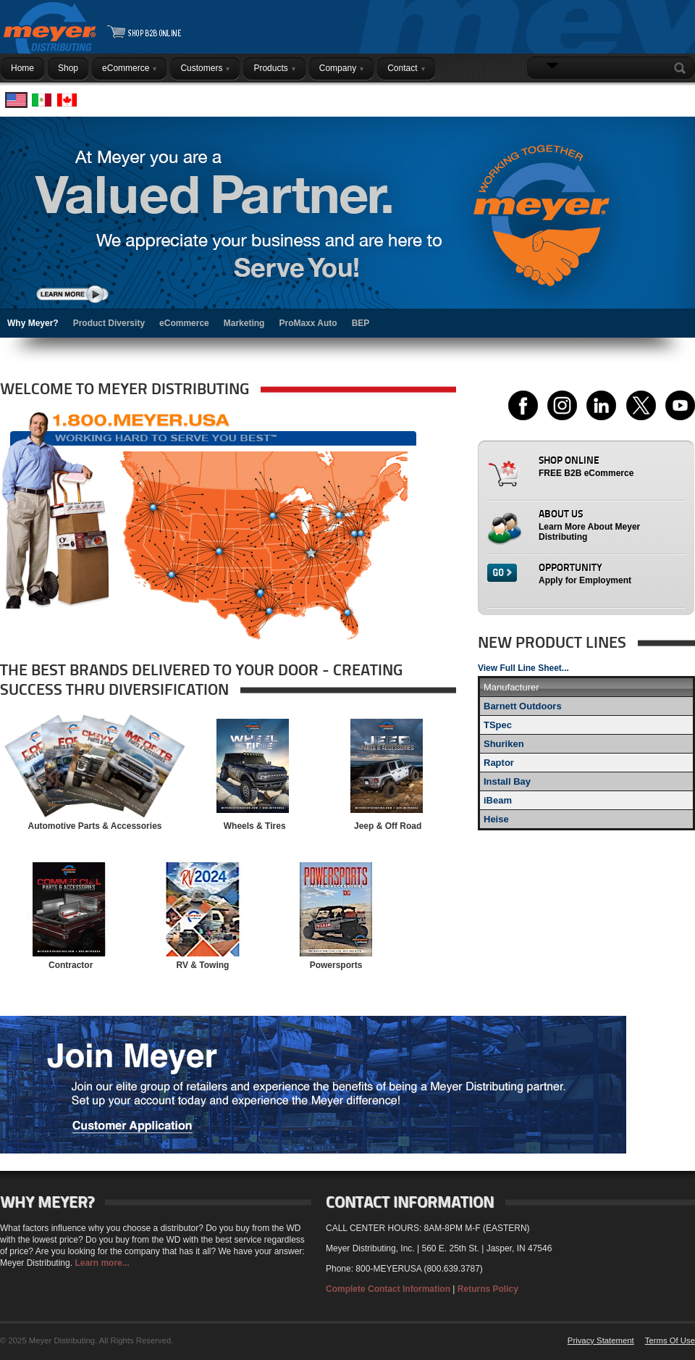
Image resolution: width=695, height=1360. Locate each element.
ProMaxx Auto (308, 323)
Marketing (244, 323)
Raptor (499, 762)
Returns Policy (488, 1289)
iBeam (498, 800)
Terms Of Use (670, 1340)
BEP (361, 323)
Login (676, 96)
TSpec (498, 724)
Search (683, 68)
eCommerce (184, 323)
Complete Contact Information (388, 1289)
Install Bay (507, 781)
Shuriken (504, 743)
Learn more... (102, 1263)
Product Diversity (109, 323)
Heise (496, 819)
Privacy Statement (601, 1340)
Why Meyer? (33, 323)
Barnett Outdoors (523, 706)
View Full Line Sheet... (523, 668)
